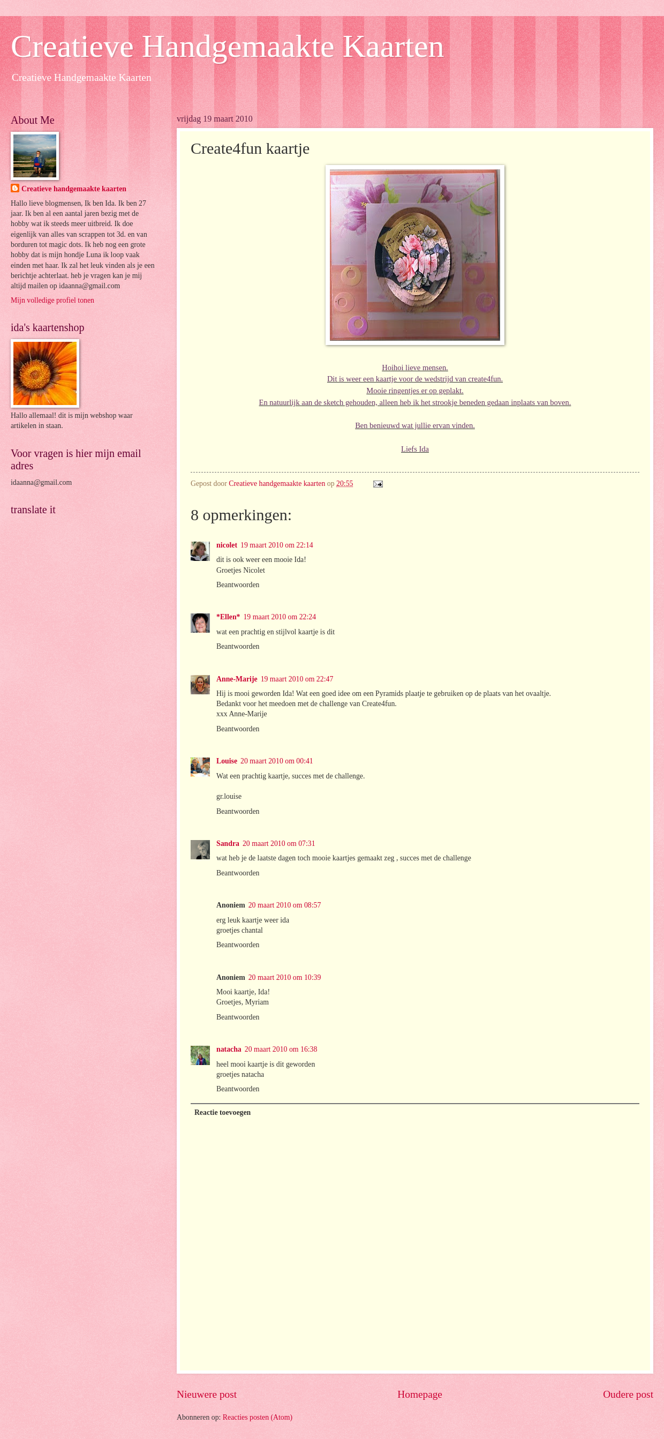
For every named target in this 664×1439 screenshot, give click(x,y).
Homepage (419, 1394)
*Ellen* (228, 617)
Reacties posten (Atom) (257, 1417)
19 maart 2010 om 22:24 (279, 617)
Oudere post (628, 1394)
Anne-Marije (237, 679)
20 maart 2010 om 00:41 (276, 761)
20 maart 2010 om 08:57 (284, 905)
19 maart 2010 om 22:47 (297, 679)
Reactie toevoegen (222, 1112)
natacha (229, 1049)
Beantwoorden (237, 585)
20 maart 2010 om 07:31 (279, 844)
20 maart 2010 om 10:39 (284, 977)
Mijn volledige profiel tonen (52, 300)
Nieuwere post (207, 1394)
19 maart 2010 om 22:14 (276, 545)
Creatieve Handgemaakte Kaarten (227, 46)
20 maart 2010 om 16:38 (281, 1049)
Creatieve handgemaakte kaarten (73, 189)
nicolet (226, 545)
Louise (226, 761)
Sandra (227, 844)
